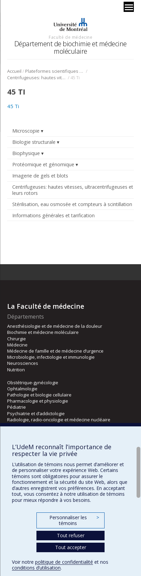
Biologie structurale (34, 142)
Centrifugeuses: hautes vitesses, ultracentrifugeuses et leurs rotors (37, 77)
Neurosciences (22, 363)
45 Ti (13, 106)
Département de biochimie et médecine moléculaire (70, 47)
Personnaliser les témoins (74, 520)
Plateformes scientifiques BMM (55, 71)
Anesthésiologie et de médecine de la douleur (54, 326)
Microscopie (26, 131)
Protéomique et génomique (43, 164)
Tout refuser (70, 535)
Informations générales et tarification (53, 215)
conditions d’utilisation (36, 567)
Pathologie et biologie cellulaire (39, 395)
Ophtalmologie (22, 389)
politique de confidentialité (64, 562)
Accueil (14, 71)
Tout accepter (70, 547)
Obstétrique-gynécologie (32, 382)
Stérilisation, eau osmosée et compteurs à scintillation (72, 204)
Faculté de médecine (70, 37)
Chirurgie (16, 339)
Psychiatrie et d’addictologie (36, 413)
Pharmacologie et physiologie (37, 401)
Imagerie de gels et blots (40, 175)
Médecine (17, 345)
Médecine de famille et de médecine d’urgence (55, 351)
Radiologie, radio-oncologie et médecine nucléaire (58, 420)
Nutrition (16, 370)
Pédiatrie (16, 407)
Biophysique (26, 153)
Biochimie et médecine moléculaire (43, 332)
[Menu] (129, 7)
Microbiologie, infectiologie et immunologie (51, 357)
